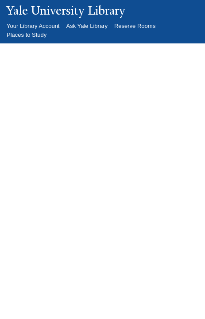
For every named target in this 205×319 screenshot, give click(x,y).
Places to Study (26, 34)
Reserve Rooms (134, 26)
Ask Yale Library (86, 26)
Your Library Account (33, 26)
